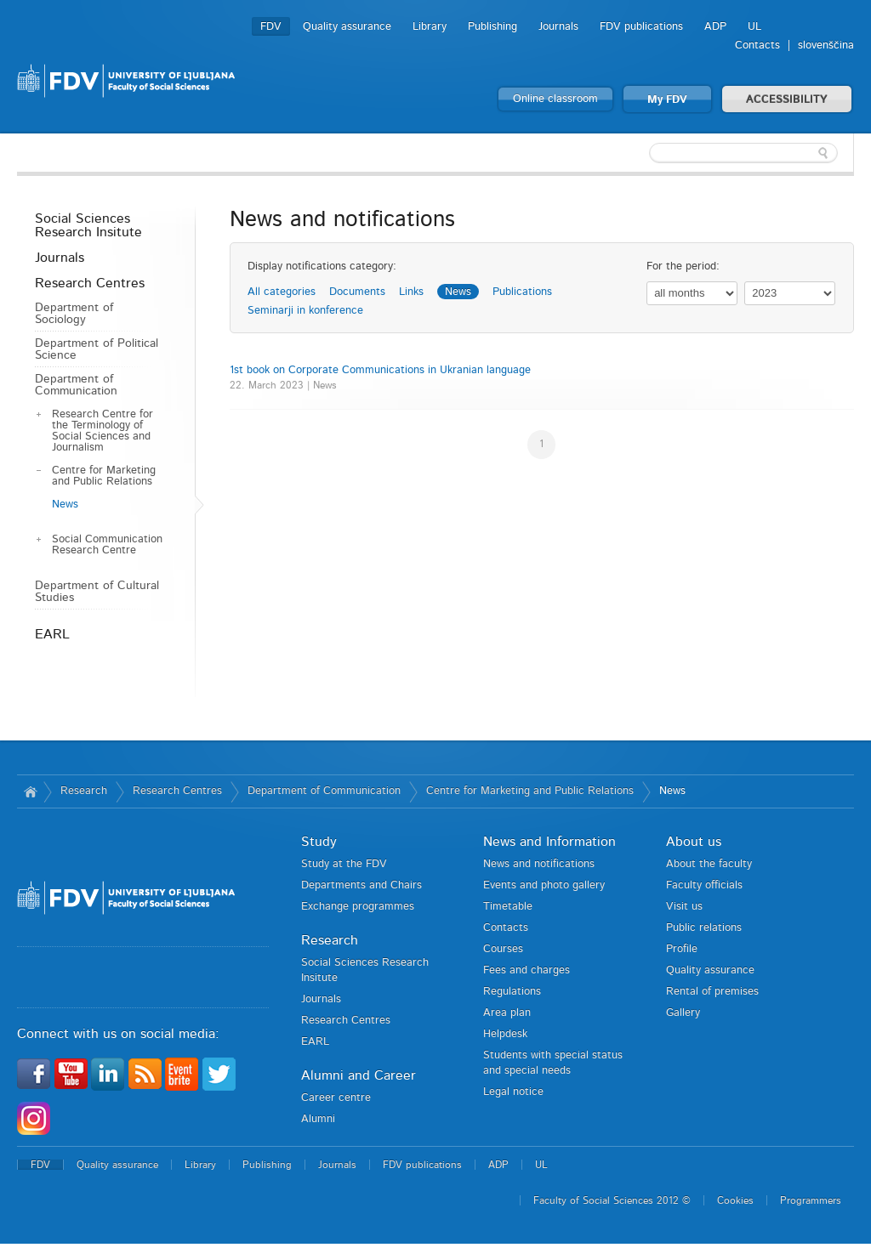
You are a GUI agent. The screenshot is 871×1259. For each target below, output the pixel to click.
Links (411, 292)
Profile (681, 949)
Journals (558, 26)
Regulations (512, 991)
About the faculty (709, 864)
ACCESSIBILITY (787, 99)
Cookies (735, 1200)
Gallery (683, 1012)
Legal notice (513, 1091)
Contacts (757, 45)
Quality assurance (347, 26)
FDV (271, 26)
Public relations (704, 927)
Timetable (507, 906)
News (65, 504)
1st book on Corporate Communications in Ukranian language (380, 370)
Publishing (492, 26)
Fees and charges (526, 970)
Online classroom (555, 99)
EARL (52, 634)
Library (430, 26)
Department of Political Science (96, 349)
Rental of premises (712, 991)
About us (693, 841)
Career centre (336, 1097)
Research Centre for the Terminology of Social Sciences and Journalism (102, 431)
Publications (522, 292)
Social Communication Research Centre (107, 545)
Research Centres (90, 283)
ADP (715, 26)
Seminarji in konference (305, 310)
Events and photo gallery (544, 885)
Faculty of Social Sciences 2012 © (612, 1200)
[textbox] (743, 153)
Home (30, 791)
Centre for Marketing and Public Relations (104, 476)
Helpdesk (505, 1034)
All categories (282, 292)
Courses (503, 949)
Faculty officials (704, 885)
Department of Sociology (74, 314)
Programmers (810, 1200)
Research (83, 791)
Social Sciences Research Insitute (88, 225)
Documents (357, 292)
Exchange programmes (357, 906)
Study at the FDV (344, 864)
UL (754, 26)
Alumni (318, 1119)
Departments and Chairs (361, 885)
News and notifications (539, 864)
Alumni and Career (358, 1075)
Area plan (507, 1012)
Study (319, 841)
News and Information (549, 841)
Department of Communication (76, 385)
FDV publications (641, 26)
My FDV (667, 99)
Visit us (684, 906)
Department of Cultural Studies (97, 592)
